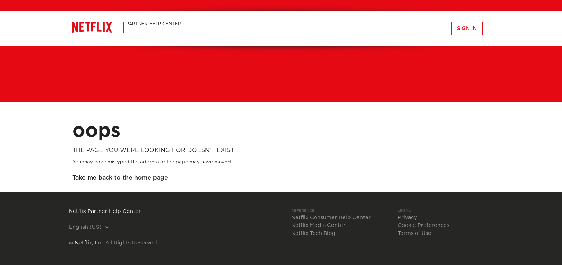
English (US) (86, 227)
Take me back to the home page (120, 178)
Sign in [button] (467, 28)
